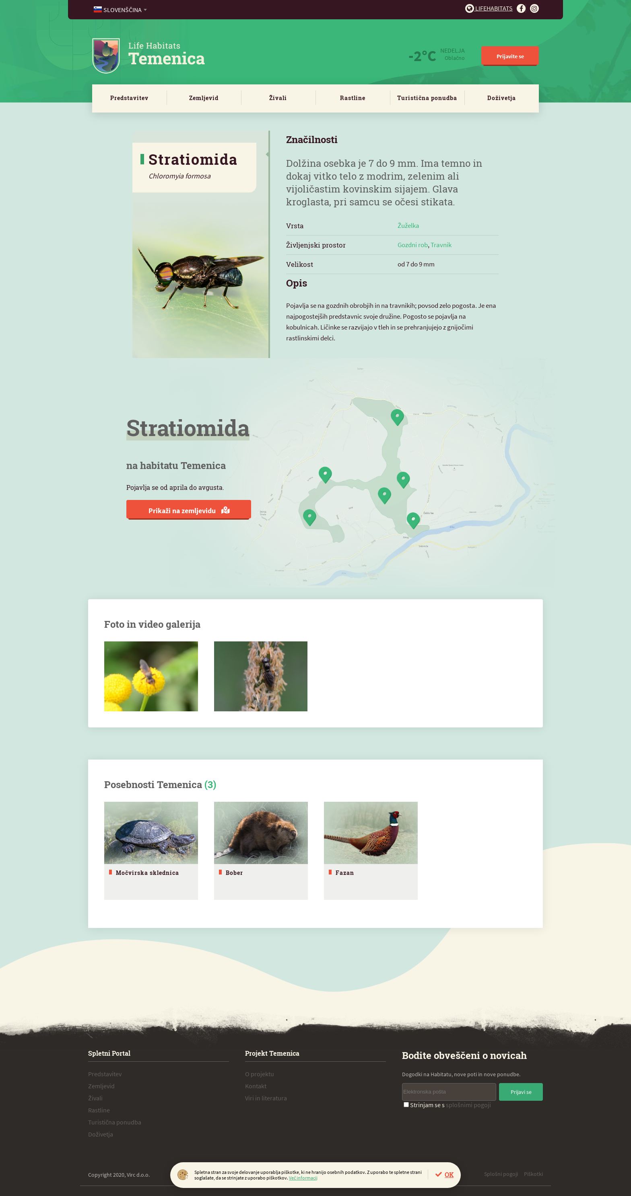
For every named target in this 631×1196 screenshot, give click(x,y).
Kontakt (255, 1084)
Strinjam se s (447, 1103)
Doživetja (501, 98)
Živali (278, 98)
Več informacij (303, 1178)
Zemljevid (204, 98)
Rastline (352, 98)
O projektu (259, 1072)
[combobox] (121, 9)
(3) (210, 784)
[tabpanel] (151, 850)
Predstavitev (129, 98)
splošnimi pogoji (468, 1103)
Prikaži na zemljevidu (188, 510)
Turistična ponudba (427, 98)
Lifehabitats (489, 8)
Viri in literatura (266, 1096)
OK (449, 1174)
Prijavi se (521, 1090)
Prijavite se (510, 56)
